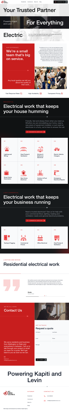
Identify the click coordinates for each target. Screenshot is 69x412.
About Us (36, 1)
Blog (40, 1)
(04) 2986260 (50, 396)
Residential (23, 1)
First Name (38, 332)
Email (37, 338)
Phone (53, 338)
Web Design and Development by (15, 408)
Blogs (28, 405)
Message (37, 344)
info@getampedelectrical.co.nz (10, 360)
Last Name (54, 332)
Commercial (30, 1)
